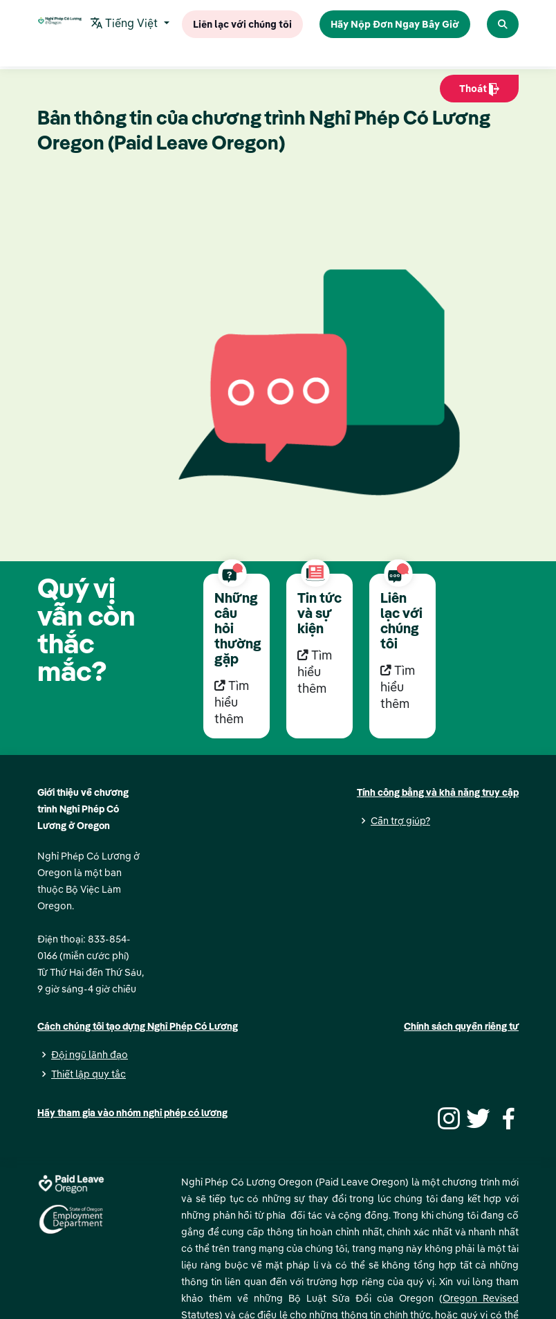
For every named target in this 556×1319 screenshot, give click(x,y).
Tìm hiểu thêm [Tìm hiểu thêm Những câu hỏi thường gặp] (231, 702)
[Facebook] (506, 1116)
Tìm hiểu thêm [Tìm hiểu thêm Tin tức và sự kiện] (314, 671)
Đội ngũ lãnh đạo (89, 1054)
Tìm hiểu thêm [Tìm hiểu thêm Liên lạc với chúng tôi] (397, 686)
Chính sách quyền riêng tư (461, 1026)
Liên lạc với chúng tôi (242, 23)
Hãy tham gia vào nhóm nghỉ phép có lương (132, 1113)
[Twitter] (476, 1116)
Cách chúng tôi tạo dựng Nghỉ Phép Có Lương (137, 1026)
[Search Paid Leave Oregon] (503, 23)
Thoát (479, 92)
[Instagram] (446, 1116)
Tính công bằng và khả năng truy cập (438, 792)
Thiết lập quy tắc (88, 1074)
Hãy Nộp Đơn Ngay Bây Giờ (395, 23)
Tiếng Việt (125, 24)
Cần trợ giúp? (400, 821)
